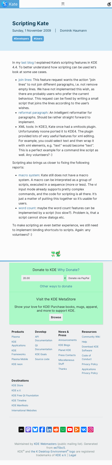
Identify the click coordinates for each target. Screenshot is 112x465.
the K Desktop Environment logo (53, 451)
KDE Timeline (19, 400)
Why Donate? (68, 270)
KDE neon (17, 364)
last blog (27, 62)
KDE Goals (41, 354)
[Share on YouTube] (70, 428)
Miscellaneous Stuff (66, 361)
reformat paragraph (33, 112)
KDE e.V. (16, 390)
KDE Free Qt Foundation (25, 395)
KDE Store (17, 385)
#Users (38, 38)
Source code (42, 359)
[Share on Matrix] (21, 428)
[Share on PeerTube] (77, 428)
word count (27, 208)
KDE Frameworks (18, 352)
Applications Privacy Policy (90, 371)
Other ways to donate (56, 286)
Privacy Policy (90, 364)
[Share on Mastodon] (28, 428)
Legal (72, 455)
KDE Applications (18, 343)
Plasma (16, 336)
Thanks (62, 368)
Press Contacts (67, 355)
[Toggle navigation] (63, 4)
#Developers (21, 38)
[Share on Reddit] (56, 428)
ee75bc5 (59, 447)
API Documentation (43, 338)
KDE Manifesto (20, 405)
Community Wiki (91, 336)
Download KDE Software (90, 348)
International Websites (24, 410)
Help (84, 341)
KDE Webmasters (45, 444)
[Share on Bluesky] (35, 428)
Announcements (67, 339)
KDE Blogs (64, 344)
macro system (29, 175)
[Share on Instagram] (90, 428)
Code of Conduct (87, 357)
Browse (56, 317)
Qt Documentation (43, 347)
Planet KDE (64, 350)
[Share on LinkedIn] (49, 428)
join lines (25, 80)
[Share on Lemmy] (63, 428)
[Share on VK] (84, 428)
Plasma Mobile (20, 359)
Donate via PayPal (78, 278)
